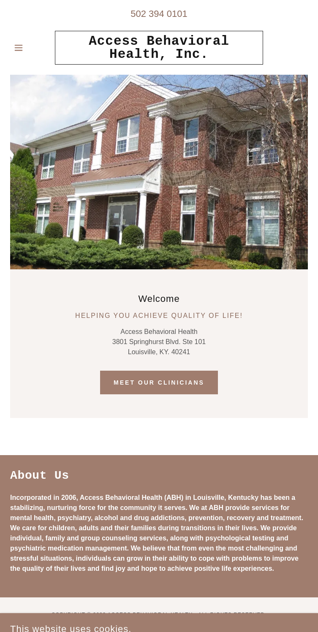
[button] (32, 47)
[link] (159, 48)
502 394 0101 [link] (159, 13)
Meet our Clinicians (159, 382)
